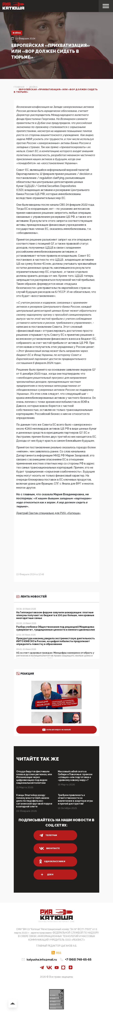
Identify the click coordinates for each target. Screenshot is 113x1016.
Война (17, 33)
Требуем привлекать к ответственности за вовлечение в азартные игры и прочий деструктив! (75, 799)
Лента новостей (31, 596)
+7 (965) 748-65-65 (78, 959)
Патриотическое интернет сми (56, 921)
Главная (19, 87)
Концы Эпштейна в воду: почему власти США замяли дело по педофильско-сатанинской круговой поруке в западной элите (34, 801)
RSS (58, 952)
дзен (46, 874)
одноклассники (52, 861)
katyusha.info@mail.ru (42, 959)
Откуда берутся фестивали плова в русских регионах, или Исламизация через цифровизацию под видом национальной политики (34, 777)
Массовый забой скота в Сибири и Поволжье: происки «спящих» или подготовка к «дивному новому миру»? (75, 775)
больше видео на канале (56, 729)
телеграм (48, 835)
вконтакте (49, 848)
